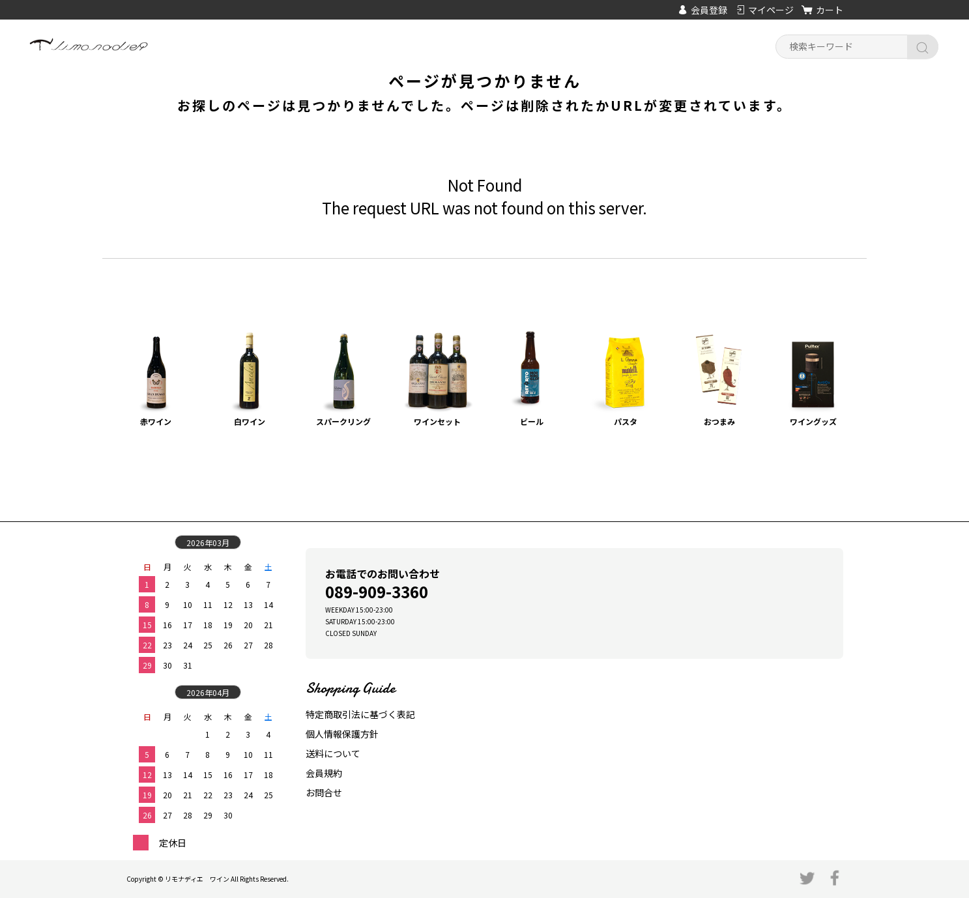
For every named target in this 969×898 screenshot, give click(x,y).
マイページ (771, 9)
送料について (333, 753)
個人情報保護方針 (342, 733)
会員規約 (324, 772)
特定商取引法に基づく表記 (360, 714)
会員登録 (709, 9)
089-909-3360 (376, 591)
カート (829, 9)
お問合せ (324, 792)
